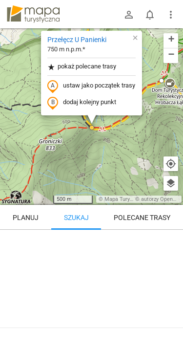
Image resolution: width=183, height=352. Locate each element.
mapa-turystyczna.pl (33, 14)
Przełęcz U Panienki (76, 40)
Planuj (26, 217)
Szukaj (76, 217)
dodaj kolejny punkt (81, 102)
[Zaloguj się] (129, 14)
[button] (91, 127)
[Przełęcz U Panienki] (91, 271)
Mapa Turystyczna (126, 199)
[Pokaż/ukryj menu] (171, 14)
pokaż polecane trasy (81, 67)
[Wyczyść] (171, 240)
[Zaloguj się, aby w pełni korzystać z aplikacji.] (168, 325)
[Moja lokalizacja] (170, 163)
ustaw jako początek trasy (91, 86)
